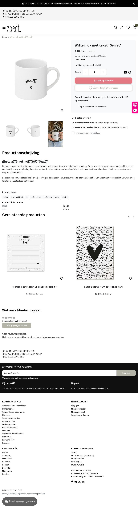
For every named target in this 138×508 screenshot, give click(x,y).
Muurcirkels (7, 458)
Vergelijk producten (80, 415)
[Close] (134, 3)
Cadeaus (6, 461)
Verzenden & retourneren (13, 412)
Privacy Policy (8, 439)
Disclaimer (6, 436)
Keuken (5, 464)
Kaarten (5, 474)
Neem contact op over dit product (110, 127)
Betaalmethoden (9, 427)
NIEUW (5, 452)
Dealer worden (8, 421)
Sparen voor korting (11, 418)
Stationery (7, 455)
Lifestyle (6, 468)
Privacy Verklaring (9, 493)
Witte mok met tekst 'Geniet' (21, 37)
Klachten (6, 415)
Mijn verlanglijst (78, 412)
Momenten (7, 471)
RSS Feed (41, 493)
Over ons (6, 430)
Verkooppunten (9, 424)
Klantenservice (9, 408)
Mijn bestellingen (78, 408)
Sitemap (6, 443)
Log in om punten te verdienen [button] (92, 106)
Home (4, 37)
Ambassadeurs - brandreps (14, 405)
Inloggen (75, 405)
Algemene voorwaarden (13, 433)
